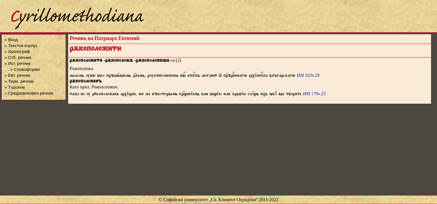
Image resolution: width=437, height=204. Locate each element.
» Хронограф (17, 51)
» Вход (11, 39)
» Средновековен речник (29, 93)
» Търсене (15, 87)
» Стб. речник (18, 57)
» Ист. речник (18, 63)
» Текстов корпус (21, 45)
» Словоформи (25, 69)
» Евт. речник (17, 75)
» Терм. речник (19, 81)
